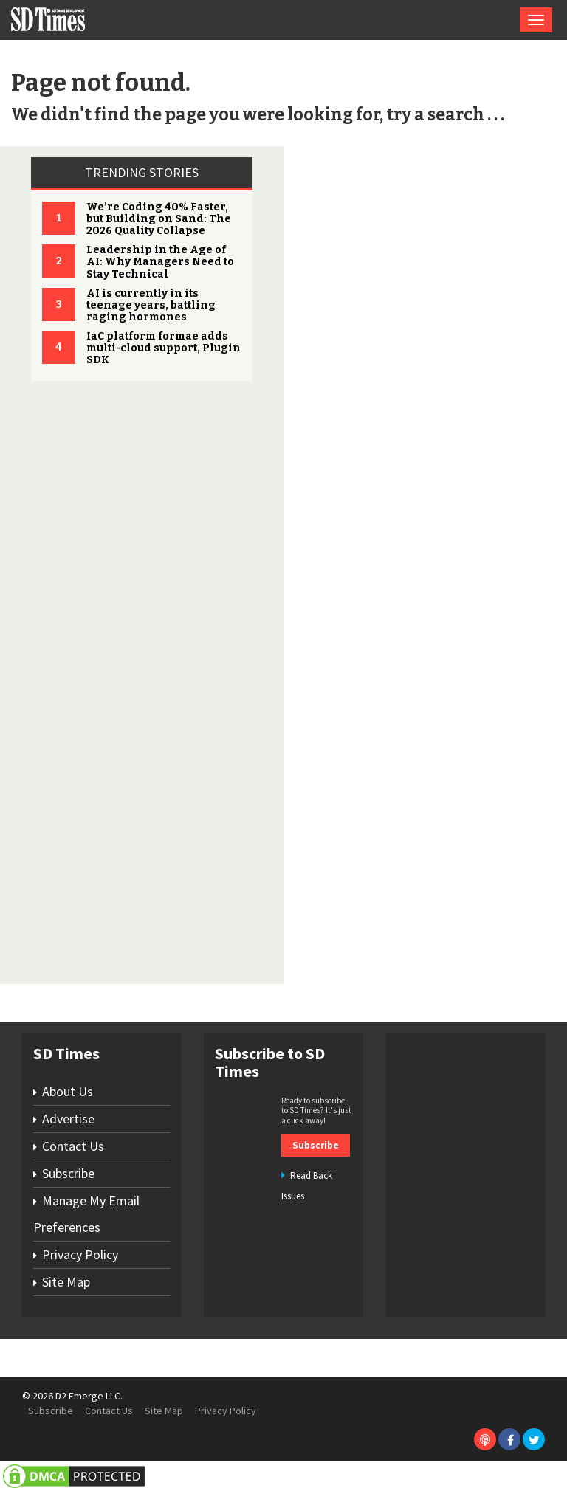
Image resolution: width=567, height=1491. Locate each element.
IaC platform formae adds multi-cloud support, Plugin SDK (163, 348)
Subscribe (68, 1173)
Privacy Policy (80, 1254)
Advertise (68, 1118)
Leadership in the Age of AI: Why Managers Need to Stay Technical (160, 262)
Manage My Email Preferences (86, 1214)
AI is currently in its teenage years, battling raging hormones (151, 305)
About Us (67, 1091)
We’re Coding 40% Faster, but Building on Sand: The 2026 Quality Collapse (158, 219)
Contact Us (73, 1145)
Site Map (66, 1281)
